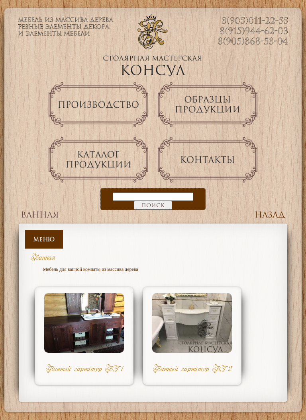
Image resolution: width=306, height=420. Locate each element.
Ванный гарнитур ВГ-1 (84, 368)
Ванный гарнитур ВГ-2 (192, 368)
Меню (44, 239)
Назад (270, 215)
